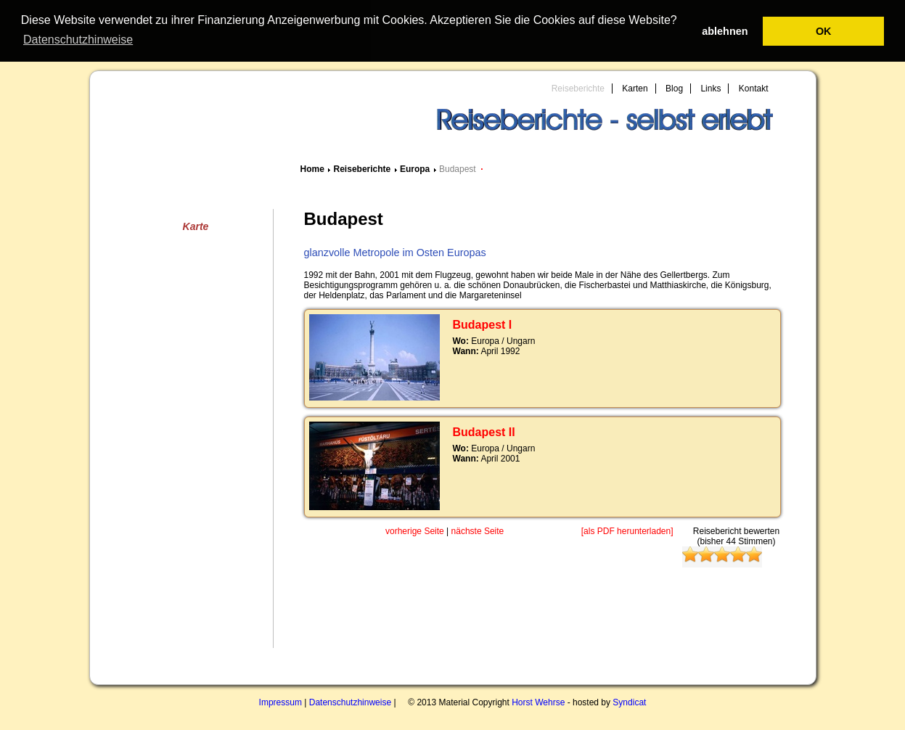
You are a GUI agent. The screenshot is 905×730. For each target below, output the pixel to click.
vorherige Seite (414, 530)
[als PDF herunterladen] (627, 530)
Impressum (280, 702)
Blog (674, 88)
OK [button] (824, 31)
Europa (415, 168)
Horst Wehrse (538, 702)
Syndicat (629, 702)
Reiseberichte (578, 88)
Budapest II (484, 431)
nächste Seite (477, 530)
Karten (634, 88)
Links (710, 88)
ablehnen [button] (725, 31)
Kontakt (754, 88)
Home (312, 168)
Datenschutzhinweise (350, 702)
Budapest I (482, 324)
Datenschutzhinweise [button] (78, 39)
